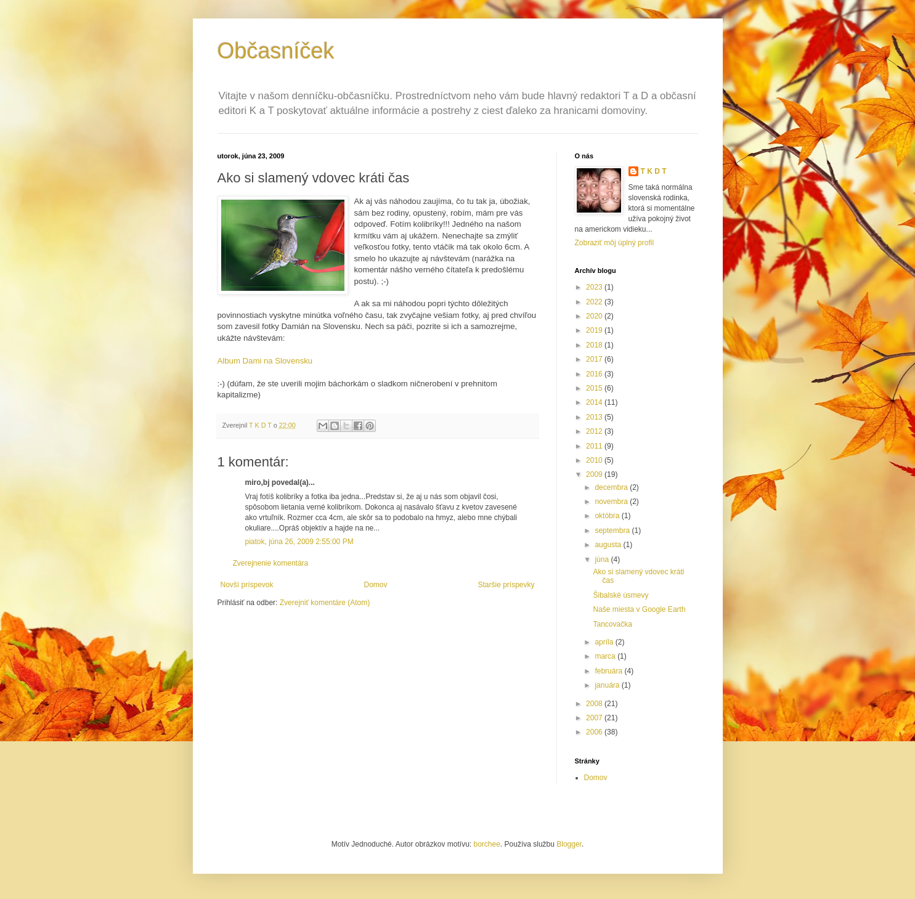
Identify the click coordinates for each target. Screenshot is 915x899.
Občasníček (276, 50)
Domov (375, 584)
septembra (613, 530)
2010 (595, 460)
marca (606, 656)
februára (609, 671)
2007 (595, 718)
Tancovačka (612, 624)
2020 (595, 316)
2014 (595, 402)
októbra (608, 515)
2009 (595, 474)
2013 (595, 417)
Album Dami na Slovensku (265, 360)
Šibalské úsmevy (620, 595)
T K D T (654, 171)
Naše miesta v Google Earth (639, 609)
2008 (595, 703)
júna (603, 559)
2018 (595, 345)
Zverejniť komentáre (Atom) (325, 602)
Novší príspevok (247, 584)
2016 (595, 374)
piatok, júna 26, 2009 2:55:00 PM (299, 541)
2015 (595, 388)
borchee (486, 844)
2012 (595, 431)
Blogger (569, 844)
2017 (595, 359)
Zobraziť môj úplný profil (614, 242)
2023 (595, 287)
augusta (609, 544)
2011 (595, 446)
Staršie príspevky (506, 584)
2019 (595, 330)
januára (608, 685)
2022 (595, 302)
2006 (595, 732)
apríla (605, 642)
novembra (612, 501)
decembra (612, 487)
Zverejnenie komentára (271, 563)
